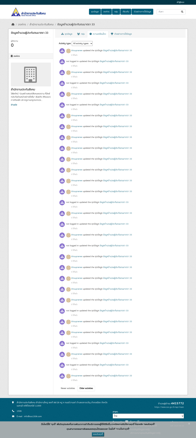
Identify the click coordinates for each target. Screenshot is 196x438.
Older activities (86, 388)
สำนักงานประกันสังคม (42, 25)
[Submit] (182, 12)
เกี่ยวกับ (126, 11)
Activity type (65, 43)
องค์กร (106, 11)
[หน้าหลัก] (13, 25)
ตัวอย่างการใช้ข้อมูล (142, 11)
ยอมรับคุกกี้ (98, 434)
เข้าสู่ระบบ (180, 2)
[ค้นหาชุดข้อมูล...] (171, 12)
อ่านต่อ (14, 104)
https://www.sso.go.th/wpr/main (169, 407)
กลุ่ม (116, 11)
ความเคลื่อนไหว (98, 34)
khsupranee (76, 50)
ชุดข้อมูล (95, 11)
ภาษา (115, 411)
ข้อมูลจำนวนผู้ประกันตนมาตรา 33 (76, 25)
